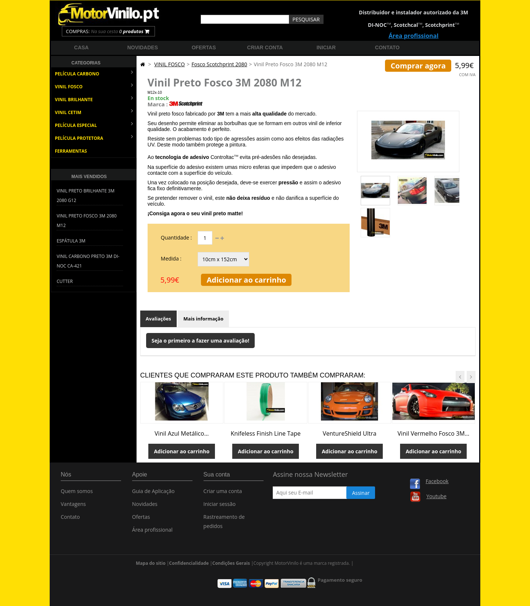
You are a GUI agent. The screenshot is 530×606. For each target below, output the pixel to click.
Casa (81, 47)
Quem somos (77, 492)
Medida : (171, 258)
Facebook (436, 481)
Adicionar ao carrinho (246, 280)
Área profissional (414, 36)
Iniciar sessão (220, 505)
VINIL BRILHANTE (94, 99)
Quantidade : (176, 237)
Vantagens (73, 505)
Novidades (142, 47)
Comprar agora (418, 66)
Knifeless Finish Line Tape (266, 433)
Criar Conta (265, 47)
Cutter (65, 281)
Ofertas (204, 47)
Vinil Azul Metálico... (182, 433)
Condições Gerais (231, 554)
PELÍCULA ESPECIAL (94, 124)
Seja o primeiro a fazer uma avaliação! (200, 340)
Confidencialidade (189, 554)
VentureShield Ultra (350, 433)
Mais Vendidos (89, 176)
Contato (387, 47)
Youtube (436, 496)
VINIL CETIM (94, 112)
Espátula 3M (71, 241)
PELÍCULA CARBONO (94, 73)
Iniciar (326, 47)
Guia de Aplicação (153, 492)
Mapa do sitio (151, 554)
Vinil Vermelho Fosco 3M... (433, 433)
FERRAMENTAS (71, 151)
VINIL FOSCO (94, 86)
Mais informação (203, 318)
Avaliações (158, 318)
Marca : (158, 104)
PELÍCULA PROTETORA (94, 137)
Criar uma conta (223, 492)
